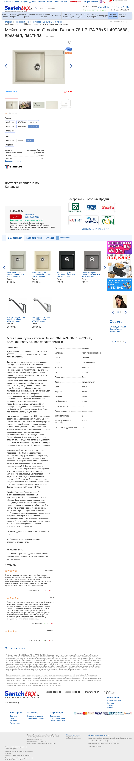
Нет (50, 590)
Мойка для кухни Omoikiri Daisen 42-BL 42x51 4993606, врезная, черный (66, 275)
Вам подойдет (15, 238)
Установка (41, 2)
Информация (56, 713)
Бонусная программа (35, 716)
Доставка (32, 2)
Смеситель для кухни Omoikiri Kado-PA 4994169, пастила (41, 319)
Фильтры (122, 14)
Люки (5, 14)
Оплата (16, 2)
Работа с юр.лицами (61, 2)
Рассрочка (24, 2)
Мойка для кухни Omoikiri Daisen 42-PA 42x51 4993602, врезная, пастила (16, 275)
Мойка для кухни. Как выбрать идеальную (118, 329)
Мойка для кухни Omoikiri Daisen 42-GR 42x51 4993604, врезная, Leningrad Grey (92, 275)
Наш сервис (16, 713)
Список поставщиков (57, 718)
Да (43, 590)
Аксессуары (102, 16)
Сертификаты (55, 716)
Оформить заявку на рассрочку (95, 229)
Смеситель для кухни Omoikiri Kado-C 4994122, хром (16, 319)
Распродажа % (76, 2)
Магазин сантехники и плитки (17, 11)
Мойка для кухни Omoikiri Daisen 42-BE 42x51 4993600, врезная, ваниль (41, 275)
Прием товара (15, 723)
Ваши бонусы (33, 713)
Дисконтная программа (35, 718)
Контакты (49, 2)
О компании (8, 2)
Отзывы (50, 238)
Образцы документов (73, 735)
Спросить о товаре (121, 22)
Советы (116, 321)
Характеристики (34, 238)
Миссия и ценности (114, 701)
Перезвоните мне (91, 2)
